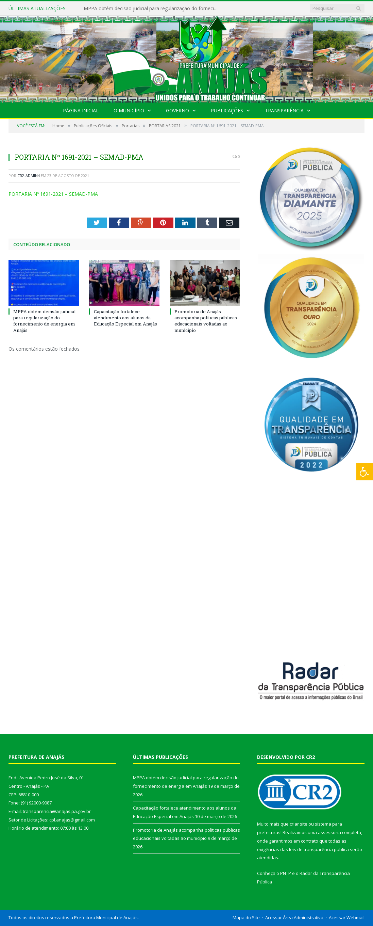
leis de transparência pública (319, 849)
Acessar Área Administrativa (294, 917)
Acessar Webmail (346, 917)
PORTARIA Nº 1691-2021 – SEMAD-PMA (53, 194)
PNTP (285, 873)
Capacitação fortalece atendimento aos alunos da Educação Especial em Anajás (125, 317)
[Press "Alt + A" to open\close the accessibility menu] (364, 471)
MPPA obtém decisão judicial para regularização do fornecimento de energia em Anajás (153, 8)
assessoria (329, 832)
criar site (298, 824)
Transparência (284, 110)
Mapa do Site (246, 917)
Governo (177, 110)
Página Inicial (81, 110)
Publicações (227, 110)
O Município (129, 110)
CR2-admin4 (28, 175)
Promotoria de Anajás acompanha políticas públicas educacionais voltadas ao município (205, 320)
